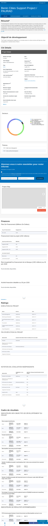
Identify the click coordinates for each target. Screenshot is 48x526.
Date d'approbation (7, 69)
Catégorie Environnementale (31, 87)
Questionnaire (42, 520)
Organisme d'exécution (29, 74)
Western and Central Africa (29, 80)
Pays (4, 65)
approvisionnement (15, 16)
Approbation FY (7, 83)
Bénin (4, 67)
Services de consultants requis (10, 96)
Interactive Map (41, 210)
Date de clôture (28, 91)
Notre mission (3, 2)
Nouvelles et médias (36, 16)
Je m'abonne (40, 178)
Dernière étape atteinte (29, 96)
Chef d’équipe (6, 60)
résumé (5, 16)
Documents (26, 16)
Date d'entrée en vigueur (30, 69)
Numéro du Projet (7, 56)
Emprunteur (27, 61)
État (25, 56)
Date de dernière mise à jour (9, 100)
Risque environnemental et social (10, 91)
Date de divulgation (28, 65)
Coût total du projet (8, 75)
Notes (4, 104)
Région (26, 79)
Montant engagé (7, 87)
